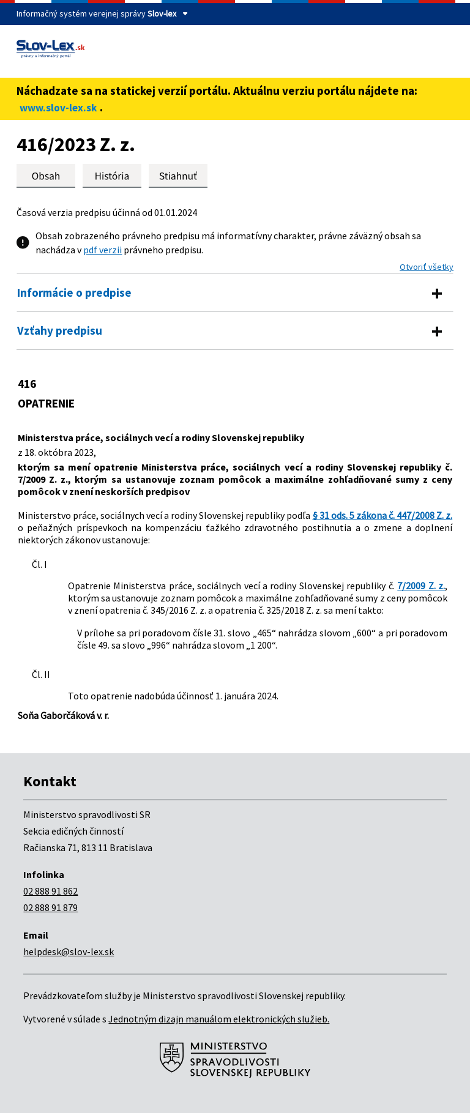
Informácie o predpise (74, 292)
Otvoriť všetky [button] (426, 266)
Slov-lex (161, 13)
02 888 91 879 (50, 907)
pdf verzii (102, 250)
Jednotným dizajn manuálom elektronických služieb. (218, 1019)
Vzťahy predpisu (59, 330)
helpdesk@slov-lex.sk (68, 951)
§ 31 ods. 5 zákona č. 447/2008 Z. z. (383, 515)
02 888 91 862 (50, 891)
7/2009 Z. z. (421, 585)
